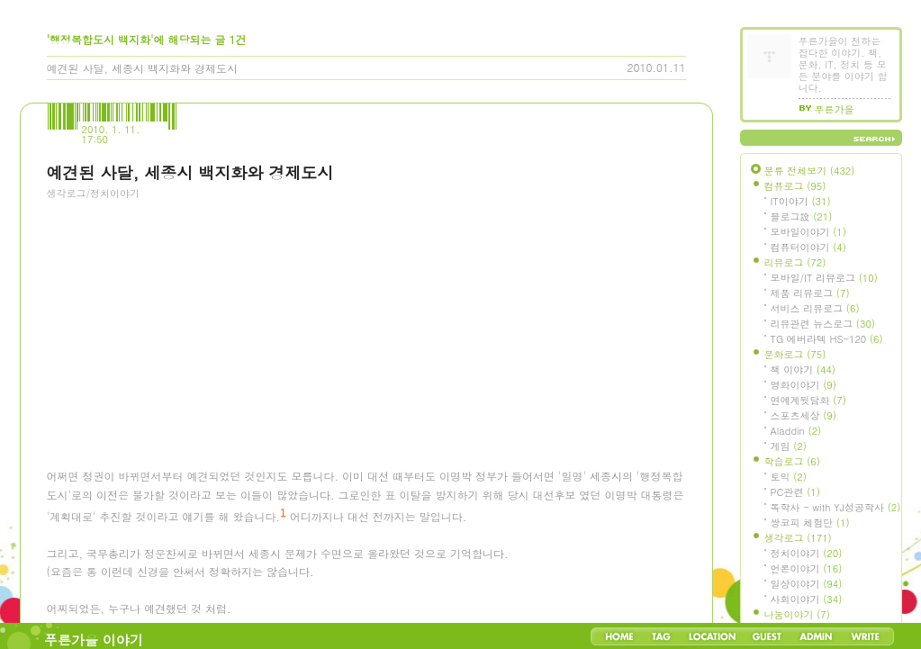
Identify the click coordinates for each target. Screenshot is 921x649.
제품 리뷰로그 (810, 293)
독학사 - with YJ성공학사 (836, 507)
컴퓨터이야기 (808, 247)
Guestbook (766, 636)
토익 (789, 476)
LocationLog (711, 636)
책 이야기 (803, 369)
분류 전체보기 (809, 170)
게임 (789, 446)
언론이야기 (807, 568)
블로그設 (802, 216)
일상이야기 (807, 583)
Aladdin (796, 430)
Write (865, 636)
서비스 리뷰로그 (815, 308)
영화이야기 (803, 385)
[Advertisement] (182, 310)
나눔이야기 (797, 614)
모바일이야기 (808, 232)
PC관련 (795, 492)
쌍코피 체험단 (810, 522)
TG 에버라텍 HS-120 (827, 339)
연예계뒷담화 (808, 400)
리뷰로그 (795, 262)
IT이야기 (801, 201)
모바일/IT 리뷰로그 (824, 277)
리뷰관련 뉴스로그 (823, 323)
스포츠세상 (803, 415)
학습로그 (792, 461)
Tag (661, 636)
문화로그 (795, 354)
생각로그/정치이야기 (93, 193)
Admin (816, 636)
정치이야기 (807, 553)
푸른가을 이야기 (93, 639)
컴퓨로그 (795, 186)
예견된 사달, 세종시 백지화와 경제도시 (143, 68)
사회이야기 (807, 599)
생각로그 (798, 538)
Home (619, 636)
